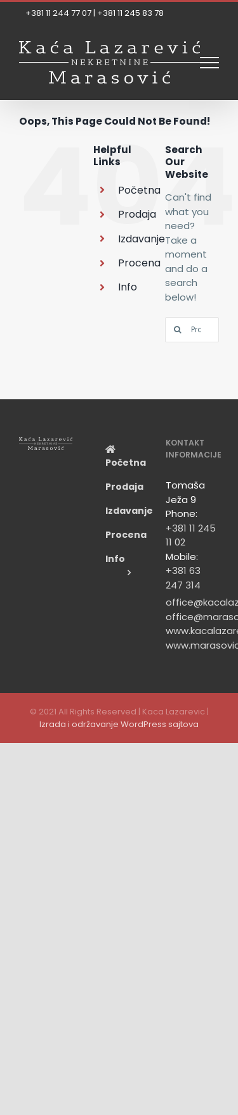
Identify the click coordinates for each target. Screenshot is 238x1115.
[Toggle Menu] (209, 62)
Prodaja (137, 214)
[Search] (177, 329)
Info (127, 287)
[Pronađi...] (192, 329)
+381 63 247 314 (183, 578)
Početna (139, 190)
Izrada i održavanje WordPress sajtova (119, 724)
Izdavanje (141, 239)
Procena (139, 263)
